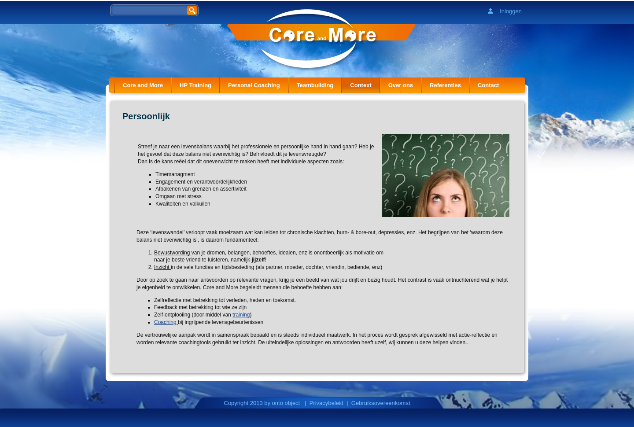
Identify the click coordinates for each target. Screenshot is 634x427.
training (241, 315)
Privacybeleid (326, 403)
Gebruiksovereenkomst (380, 403)
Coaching (166, 322)
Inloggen (511, 11)
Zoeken (193, 10)
